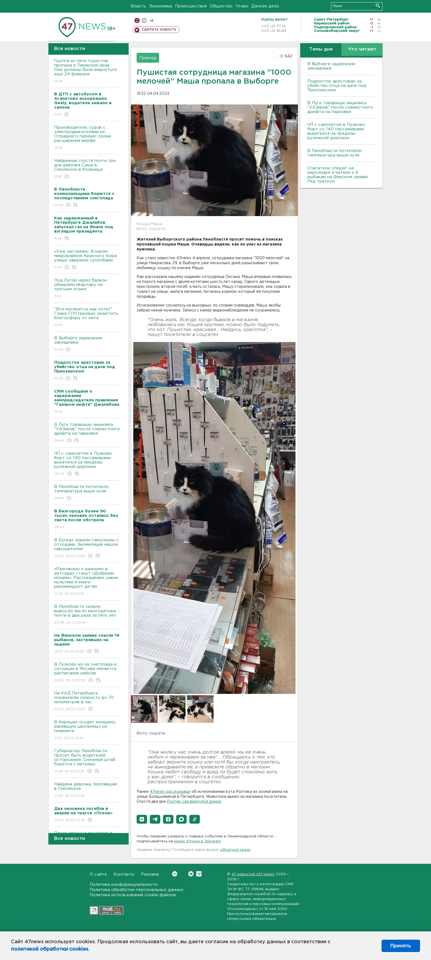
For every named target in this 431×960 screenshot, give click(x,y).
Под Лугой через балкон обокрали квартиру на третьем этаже (87, 288)
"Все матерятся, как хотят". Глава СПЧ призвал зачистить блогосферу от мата (87, 317)
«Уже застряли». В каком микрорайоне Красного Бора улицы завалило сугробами (87, 260)
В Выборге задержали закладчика (87, 344)
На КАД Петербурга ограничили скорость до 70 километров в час (87, 701)
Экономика (160, 6)
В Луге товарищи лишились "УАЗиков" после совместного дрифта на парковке (87, 433)
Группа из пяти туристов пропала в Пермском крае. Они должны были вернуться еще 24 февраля (87, 71)
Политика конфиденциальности (124, 884)
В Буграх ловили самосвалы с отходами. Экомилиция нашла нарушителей (87, 548)
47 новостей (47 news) (253, 874)
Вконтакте (174, 873)
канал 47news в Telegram (197, 841)
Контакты (124, 874)
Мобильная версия (137, 20)
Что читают (362, 49)
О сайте (98, 874)
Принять (400, 945)
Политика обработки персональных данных (137, 890)
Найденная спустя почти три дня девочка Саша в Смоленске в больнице (87, 169)
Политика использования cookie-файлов (133, 895)
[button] (142, 819)
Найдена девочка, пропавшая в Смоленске (87, 790)
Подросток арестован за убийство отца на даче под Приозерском (336, 85)
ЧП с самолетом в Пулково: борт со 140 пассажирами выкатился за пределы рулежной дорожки (87, 464)
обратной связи (235, 849)
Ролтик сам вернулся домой (194, 801)
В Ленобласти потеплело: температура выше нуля (87, 493)
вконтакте (144, 20)
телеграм (151, 20)
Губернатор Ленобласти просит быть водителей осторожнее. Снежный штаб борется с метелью (87, 761)
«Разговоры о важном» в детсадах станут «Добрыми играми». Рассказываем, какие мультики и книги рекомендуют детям (87, 581)
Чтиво (242, 6)
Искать (378, 6)
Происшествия (191, 6)
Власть (138, 6)
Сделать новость (159, 29)
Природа (147, 58)
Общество (221, 6)
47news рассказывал (170, 791)
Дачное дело (265, 6)
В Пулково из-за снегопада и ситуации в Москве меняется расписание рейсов (87, 673)
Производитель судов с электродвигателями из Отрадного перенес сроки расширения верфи (87, 138)
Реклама (150, 874)
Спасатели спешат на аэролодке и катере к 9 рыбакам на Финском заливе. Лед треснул (338, 174)
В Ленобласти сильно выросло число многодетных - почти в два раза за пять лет (87, 615)
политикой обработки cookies (49, 949)
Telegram (198, 873)
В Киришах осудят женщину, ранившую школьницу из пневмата (87, 730)
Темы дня (321, 49)
